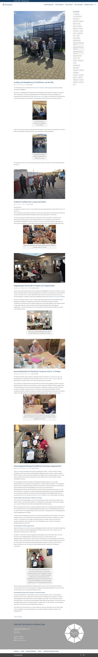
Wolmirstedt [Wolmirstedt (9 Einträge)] (81, 82)
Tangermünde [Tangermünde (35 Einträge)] (75, 79)
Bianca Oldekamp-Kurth (22, 288)
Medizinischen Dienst (36, 495)
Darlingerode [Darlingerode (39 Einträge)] (79, 26)
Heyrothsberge (61, 515)
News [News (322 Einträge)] (79, 58)
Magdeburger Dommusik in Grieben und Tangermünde (34, 286)
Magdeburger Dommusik (54, 296)
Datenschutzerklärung (31, 651)
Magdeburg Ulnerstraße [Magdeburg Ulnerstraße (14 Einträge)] (77, 55)
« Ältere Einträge (18, 616)
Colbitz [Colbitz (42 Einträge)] (74, 26)
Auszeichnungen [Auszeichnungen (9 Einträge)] (76, 18)
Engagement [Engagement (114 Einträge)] (75, 28)
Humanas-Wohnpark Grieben (41, 87)
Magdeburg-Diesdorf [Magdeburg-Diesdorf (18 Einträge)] (76, 40)
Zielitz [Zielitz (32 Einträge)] (74, 84)
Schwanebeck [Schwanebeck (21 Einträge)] (75, 70)
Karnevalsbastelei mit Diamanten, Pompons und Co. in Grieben (37, 371)
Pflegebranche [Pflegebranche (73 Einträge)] (80, 60)
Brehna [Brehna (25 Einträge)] (79, 23)
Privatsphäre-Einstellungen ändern (51, 651)
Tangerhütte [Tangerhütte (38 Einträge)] (80, 77)
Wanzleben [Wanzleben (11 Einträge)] (81, 79)
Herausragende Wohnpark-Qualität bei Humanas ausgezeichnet (37, 466)
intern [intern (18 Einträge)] (74, 35)
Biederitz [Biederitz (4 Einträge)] (74, 23)
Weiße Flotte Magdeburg (43, 96)
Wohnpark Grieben (29, 209)
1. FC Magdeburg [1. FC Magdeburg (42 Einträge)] (76, 14)
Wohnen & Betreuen (48, 4)
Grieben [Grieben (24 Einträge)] (81, 30)
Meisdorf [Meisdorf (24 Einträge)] (74, 58)
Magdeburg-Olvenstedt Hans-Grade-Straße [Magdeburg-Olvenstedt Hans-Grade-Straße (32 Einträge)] (78, 48)
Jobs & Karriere (69, 4)
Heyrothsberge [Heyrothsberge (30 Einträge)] (79, 33)
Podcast (39, 651)
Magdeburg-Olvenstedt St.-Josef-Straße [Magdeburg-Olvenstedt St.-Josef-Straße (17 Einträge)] (77, 52)
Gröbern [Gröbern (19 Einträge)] (74, 33)
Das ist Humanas (78, 4)
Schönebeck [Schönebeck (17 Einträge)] (81, 70)
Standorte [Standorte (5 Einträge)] (75, 77)
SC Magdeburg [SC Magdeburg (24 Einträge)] (75, 72)
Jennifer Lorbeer (20, 204)
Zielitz (59, 534)
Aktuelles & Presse (88, 4)
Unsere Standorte (59, 4)
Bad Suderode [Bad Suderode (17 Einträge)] (75, 21)
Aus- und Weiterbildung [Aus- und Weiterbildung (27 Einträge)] (77, 16)
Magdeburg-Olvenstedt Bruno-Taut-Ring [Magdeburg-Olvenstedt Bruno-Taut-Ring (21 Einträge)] (78, 43)
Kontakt (22, 651)
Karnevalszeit (45, 378)
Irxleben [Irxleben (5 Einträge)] (78, 35)
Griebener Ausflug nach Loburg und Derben (30, 202)
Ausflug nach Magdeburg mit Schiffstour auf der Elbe (34, 82)
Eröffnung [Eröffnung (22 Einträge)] (81, 28)
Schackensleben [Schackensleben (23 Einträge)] (76, 67)
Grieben (16, 294)
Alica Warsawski (20, 84)
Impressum (16, 651)
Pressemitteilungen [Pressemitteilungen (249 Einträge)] (76, 65)
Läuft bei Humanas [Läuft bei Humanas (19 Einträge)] (76, 38)
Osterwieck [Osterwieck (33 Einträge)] (75, 60)
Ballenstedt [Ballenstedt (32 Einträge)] (81, 21)
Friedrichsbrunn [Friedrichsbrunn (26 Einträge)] (76, 30)
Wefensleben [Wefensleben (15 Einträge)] (75, 82)
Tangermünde (23, 294)
